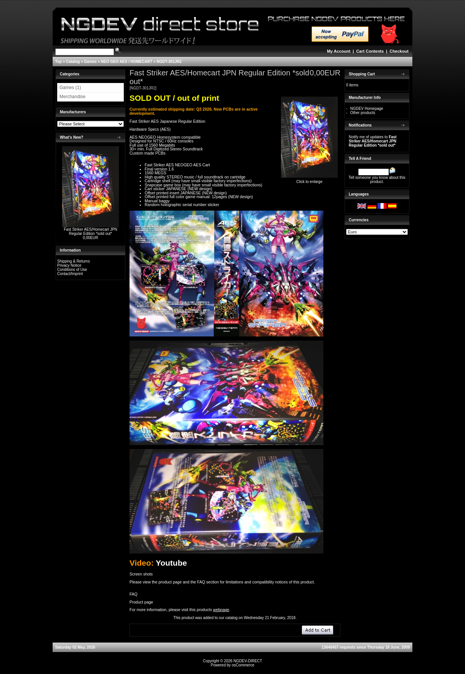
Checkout (399, 51)
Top (58, 61)
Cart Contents (370, 51)
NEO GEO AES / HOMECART (127, 61)
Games (90, 61)
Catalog (73, 61)
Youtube (171, 562)
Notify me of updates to (372, 141)
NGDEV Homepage (366, 108)
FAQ (133, 594)
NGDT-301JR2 (168, 61)
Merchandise (72, 96)
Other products (362, 113)
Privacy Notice (69, 265)
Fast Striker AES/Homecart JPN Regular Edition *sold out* (90, 231)
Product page (141, 602)
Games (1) (70, 87)
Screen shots (141, 574)
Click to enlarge (309, 180)
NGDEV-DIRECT (248, 661)
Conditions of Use (72, 269)
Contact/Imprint (70, 274)
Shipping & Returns (73, 261)
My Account (338, 51)
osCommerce (243, 665)
